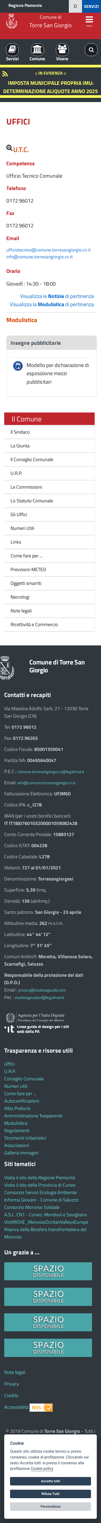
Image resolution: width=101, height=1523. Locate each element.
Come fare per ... (27, 555)
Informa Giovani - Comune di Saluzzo (41, 1199)
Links (16, 541)
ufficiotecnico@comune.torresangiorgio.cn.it (48, 249)
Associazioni (16, 1145)
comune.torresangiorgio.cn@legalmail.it (50, 772)
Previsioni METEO (28, 569)
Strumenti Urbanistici (25, 1137)
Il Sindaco (20, 431)
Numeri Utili (22, 528)
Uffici (9, 1063)
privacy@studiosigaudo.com (42, 990)
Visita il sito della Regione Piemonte (39, 1177)
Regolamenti (17, 1130)
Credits (11, 1395)
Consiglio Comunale (24, 1078)
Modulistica (15, 1123)
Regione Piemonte (25, 5)
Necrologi (20, 596)
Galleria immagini (21, 1152)
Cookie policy (42, 1468)
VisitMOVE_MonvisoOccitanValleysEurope (46, 1222)
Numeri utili (15, 1086)
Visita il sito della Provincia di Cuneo (40, 1185)
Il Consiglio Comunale (32, 459)
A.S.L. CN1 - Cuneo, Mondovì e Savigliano (45, 1214)
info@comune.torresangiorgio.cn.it (39, 256)
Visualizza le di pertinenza (57, 296)
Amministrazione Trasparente (33, 1115)
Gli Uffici (19, 514)
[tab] (52, 343)
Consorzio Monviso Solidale (32, 1207)
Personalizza (51, 1506)
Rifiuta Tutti (50, 1494)
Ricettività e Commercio (34, 624)
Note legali (21, 610)
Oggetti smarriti (26, 583)
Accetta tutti (50, 1481)
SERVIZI (91, 6)
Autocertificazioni (21, 1100)
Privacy (11, 1383)
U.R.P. (16, 473)
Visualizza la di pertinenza (52, 304)
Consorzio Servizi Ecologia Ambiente (40, 1192)
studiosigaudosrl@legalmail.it (39, 997)
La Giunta (20, 445)
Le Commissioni (26, 486)
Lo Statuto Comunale (32, 500)
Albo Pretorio (17, 1108)
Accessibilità (16, 1407)
